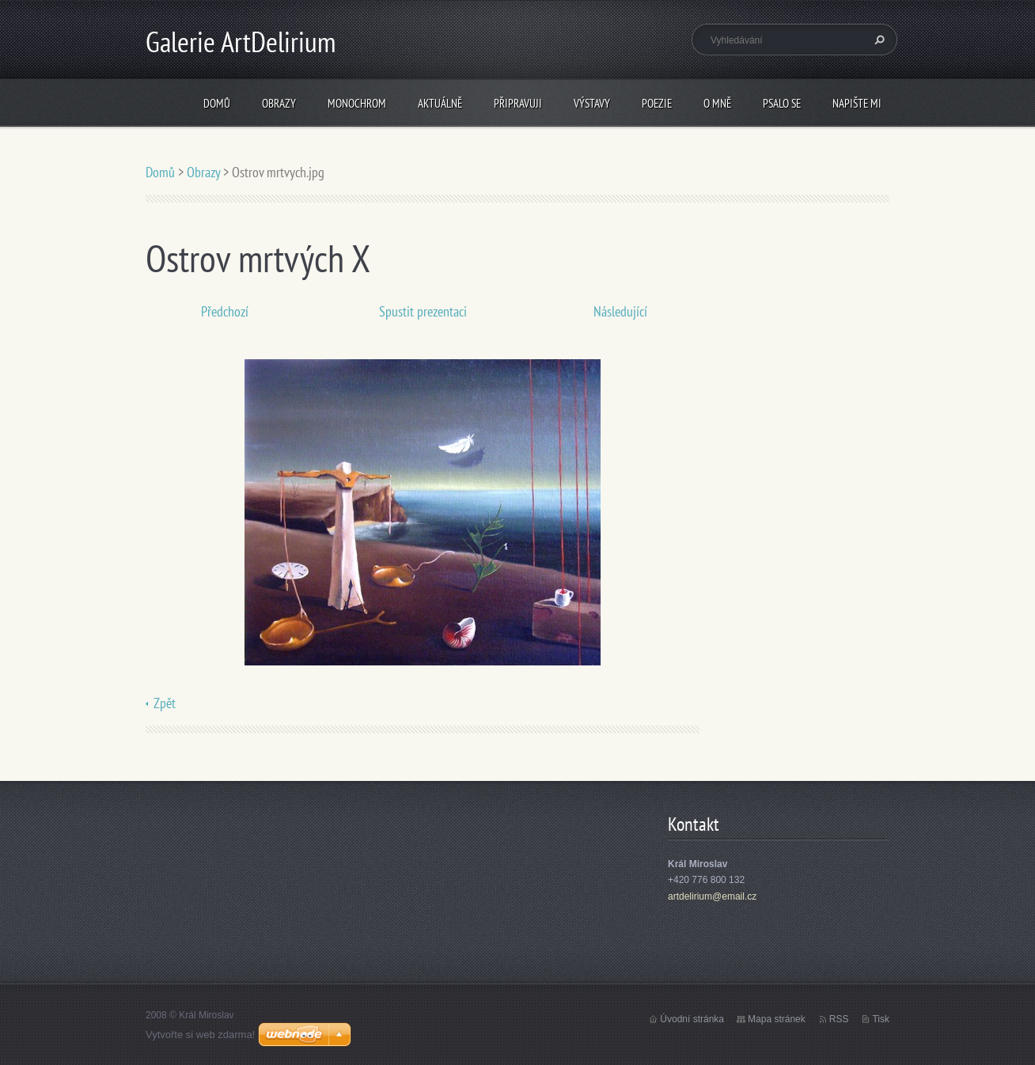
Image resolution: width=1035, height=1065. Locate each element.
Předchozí (224, 311)
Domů (216, 103)
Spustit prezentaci (423, 311)
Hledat (877, 39)
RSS (839, 1019)
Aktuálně (440, 103)
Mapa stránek (777, 1019)
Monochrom (357, 103)
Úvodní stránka (692, 1019)
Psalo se (782, 103)
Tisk (880, 1019)
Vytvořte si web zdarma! (200, 1034)
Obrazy (279, 103)
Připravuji (518, 103)
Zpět (165, 703)
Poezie (657, 103)
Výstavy (592, 103)
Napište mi (856, 103)
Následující (620, 311)
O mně (717, 103)
